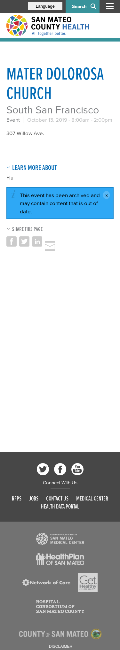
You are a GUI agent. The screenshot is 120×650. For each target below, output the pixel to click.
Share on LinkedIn (37, 241)
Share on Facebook (11, 241)
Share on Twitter (24, 241)
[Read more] (60, 539)
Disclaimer (60, 646)
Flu (9, 177)
